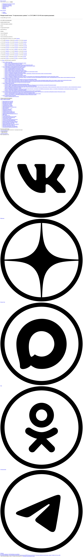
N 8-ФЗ (6, 56)
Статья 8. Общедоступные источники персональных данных (15, 70)
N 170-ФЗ (7, 54)
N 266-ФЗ (18, 38)
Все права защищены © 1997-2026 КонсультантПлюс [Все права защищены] (10, 554)
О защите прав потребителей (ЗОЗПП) (9, 116)
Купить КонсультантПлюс (7, 5)
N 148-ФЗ (15, 49)
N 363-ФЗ (7, 40)
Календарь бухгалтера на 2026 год (9, 125)
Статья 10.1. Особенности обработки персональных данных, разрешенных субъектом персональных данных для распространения (28, 73)
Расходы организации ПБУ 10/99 (8, 123)
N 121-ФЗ (15, 58)
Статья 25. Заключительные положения (12, 96)
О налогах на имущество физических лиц (10, 119)
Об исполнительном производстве (9, 117)
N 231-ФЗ (25, 47)
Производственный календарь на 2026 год (10, 121)
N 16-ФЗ (7, 49)
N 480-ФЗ (16, 51)
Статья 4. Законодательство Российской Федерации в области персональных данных (20, 65)
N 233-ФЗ (15, 56)
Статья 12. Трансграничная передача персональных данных (15, 75)
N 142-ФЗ (25, 45)
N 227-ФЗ (7, 42)
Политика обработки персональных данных (43, 555)
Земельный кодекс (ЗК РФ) (7, 108)
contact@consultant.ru (4, 130)
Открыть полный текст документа (6, 98)
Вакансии (4, 8)
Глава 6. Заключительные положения (9, 95)
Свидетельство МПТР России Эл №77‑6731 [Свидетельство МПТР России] (27, 555)
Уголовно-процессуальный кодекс (9, 112)
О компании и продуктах (7, 4)
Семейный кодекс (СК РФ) (7, 110)
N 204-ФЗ (25, 40)
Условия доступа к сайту (56, 555)
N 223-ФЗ (24, 49)
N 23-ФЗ (7, 58)
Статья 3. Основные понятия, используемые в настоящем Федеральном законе (19, 64)
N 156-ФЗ (24, 58)
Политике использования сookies (29, 556)
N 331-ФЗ (16, 54)
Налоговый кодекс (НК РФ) (7, 103)
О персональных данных (7, 118)
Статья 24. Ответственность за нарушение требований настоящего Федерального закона (20, 94)
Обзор (3, 60)
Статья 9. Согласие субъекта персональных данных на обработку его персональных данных (21, 71)
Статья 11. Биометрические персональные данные (14, 74)
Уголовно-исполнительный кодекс (9, 111)
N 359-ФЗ (25, 42)
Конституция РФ (6, 107)
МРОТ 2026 (5, 114)
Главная (4, 12)
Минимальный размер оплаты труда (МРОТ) (11, 124)
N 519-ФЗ (24, 56)
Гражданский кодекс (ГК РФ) (8, 101)
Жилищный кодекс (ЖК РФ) (8, 102)
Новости (4, 7)
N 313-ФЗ (16, 42)
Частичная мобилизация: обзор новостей (10, 126)
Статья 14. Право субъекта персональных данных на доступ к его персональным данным (21, 79)
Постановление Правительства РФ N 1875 (10, 127)
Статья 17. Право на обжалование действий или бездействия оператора (17, 82)
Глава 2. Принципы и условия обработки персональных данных (14, 66)
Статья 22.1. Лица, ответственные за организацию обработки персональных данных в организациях (23, 90)
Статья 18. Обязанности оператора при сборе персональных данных (17, 84)
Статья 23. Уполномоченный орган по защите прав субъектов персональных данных (20, 92)
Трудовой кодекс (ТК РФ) (7, 104)
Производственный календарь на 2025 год (10, 113)
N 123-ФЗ (16, 40)
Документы (5, 13)
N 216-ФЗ (7, 47)
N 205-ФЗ (7, 45)
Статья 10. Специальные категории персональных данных (15, 72)
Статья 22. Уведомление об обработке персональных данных (15, 89)
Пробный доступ (6, 6)
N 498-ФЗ (7, 51)
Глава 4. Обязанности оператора (8, 83)
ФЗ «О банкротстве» (6, 115)
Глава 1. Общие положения (5, 99)
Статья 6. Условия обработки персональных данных (14, 68)
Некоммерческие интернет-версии (9, 3)
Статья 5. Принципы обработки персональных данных (14, 67)
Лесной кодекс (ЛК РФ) (7, 109)
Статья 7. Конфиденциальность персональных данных (14, 69)
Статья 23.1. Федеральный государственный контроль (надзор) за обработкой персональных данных (23, 93)
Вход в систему (3, 0)
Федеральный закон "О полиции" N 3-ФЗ (10, 122)
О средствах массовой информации (9, 120)
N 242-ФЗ (16, 47)
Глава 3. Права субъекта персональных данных (11, 78)
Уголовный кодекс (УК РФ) (7, 105)
